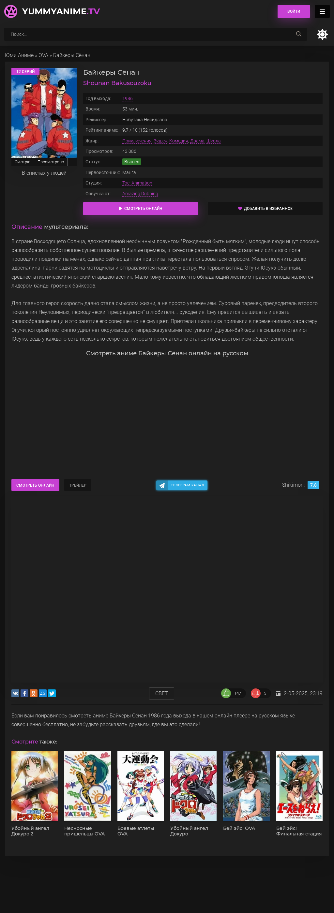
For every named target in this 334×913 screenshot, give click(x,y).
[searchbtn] (299, 34)
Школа (213, 140)
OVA (43, 55)
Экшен (160, 140)
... (72, 161)
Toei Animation (137, 182)
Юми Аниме (19, 55)
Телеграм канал (187, 485)
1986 (127, 98)
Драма (197, 140)
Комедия (178, 140)
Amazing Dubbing (140, 193)
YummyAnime (61, 11)
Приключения (137, 140)
